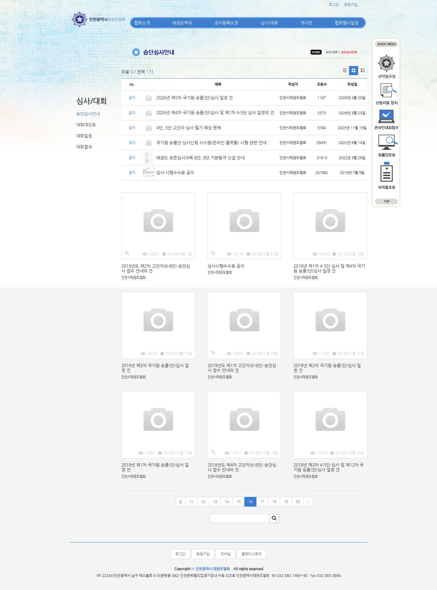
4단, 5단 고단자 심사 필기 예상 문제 (188, 127)
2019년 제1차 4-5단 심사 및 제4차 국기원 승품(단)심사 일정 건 (329, 268)
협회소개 (142, 22)
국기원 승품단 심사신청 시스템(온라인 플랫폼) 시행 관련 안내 (211, 142)
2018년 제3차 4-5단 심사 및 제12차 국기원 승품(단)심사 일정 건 (328, 467)
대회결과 (84, 146)
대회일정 (84, 135)
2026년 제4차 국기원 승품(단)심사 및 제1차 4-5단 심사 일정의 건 (215, 112)
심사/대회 (269, 22)
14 (227, 501)
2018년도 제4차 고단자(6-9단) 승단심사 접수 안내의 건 (242, 467)
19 (286, 501)
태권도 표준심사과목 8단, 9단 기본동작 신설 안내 (200, 157)
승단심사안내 (88, 113)
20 (298, 501)
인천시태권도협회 (133, 278)
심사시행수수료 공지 (226, 265)
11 (191, 501)
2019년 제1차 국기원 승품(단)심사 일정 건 (155, 467)
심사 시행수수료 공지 (175, 172)
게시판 (306, 22)
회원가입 (350, 4)
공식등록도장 (226, 22)
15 (238, 501)
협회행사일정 (346, 22)
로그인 (334, 4)
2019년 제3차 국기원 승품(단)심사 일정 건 (155, 368)
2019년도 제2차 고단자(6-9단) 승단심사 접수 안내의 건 (155, 268)
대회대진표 (86, 124)
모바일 (226, 554)
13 (215, 501)
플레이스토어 (252, 554)
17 (262, 501)
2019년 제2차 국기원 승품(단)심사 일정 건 (327, 368)
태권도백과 (182, 22)
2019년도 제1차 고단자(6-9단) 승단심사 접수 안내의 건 (242, 368)
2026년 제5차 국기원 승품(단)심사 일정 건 (194, 97)
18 (274, 501)
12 (203, 501)
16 (250, 501)
